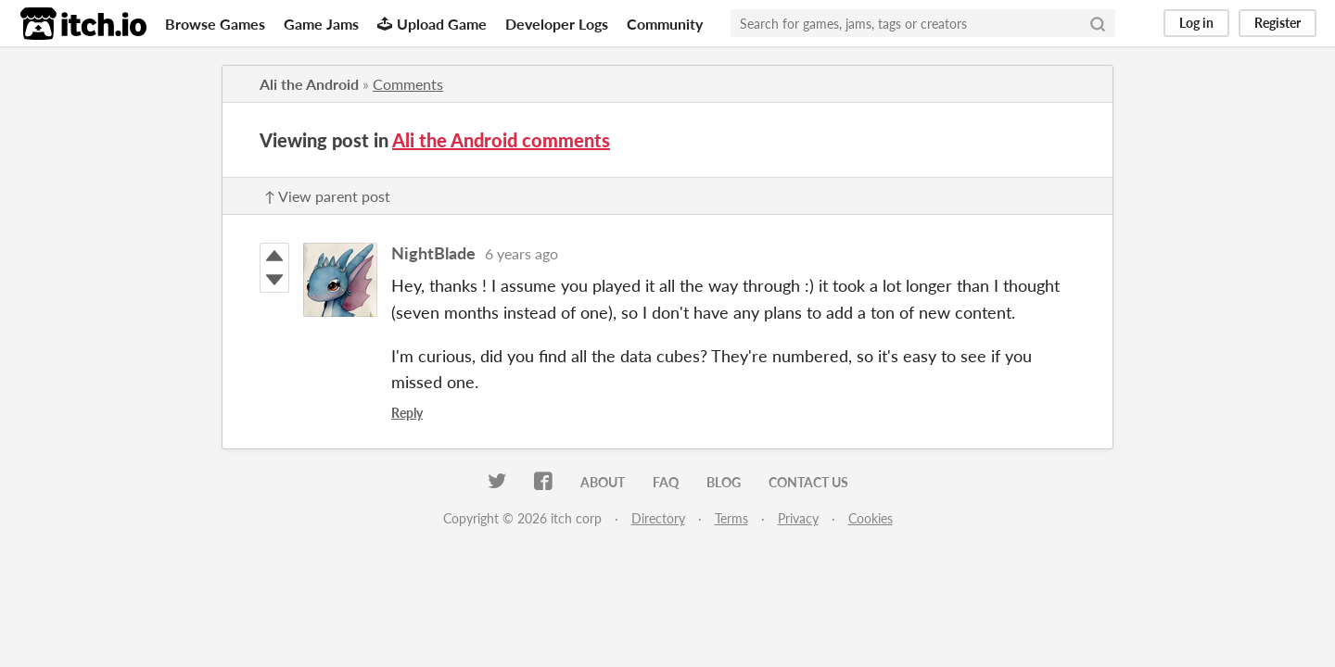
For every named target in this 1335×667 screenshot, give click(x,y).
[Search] (1097, 23)
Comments (408, 84)
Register (1277, 23)
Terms (731, 518)
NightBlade (433, 253)
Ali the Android (309, 84)
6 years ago (521, 253)
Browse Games (215, 23)
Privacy (798, 518)
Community (665, 23)
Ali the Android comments (501, 140)
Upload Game (432, 23)
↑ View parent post (327, 196)
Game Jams (321, 23)
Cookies (870, 518)
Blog (723, 482)
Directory (658, 518)
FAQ (666, 482)
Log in (1196, 23)
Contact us (808, 482)
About (602, 482)
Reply (407, 413)
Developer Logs (556, 23)
